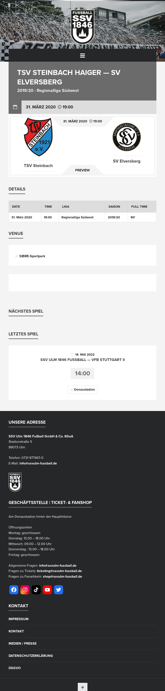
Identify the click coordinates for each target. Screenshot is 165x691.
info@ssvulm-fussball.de (38, 463)
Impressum (19, 619)
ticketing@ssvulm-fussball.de (59, 571)
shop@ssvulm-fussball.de (62, 576)
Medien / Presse (23, 643)
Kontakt (16, 631)
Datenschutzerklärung (31, 656)
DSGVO (15, 668)
